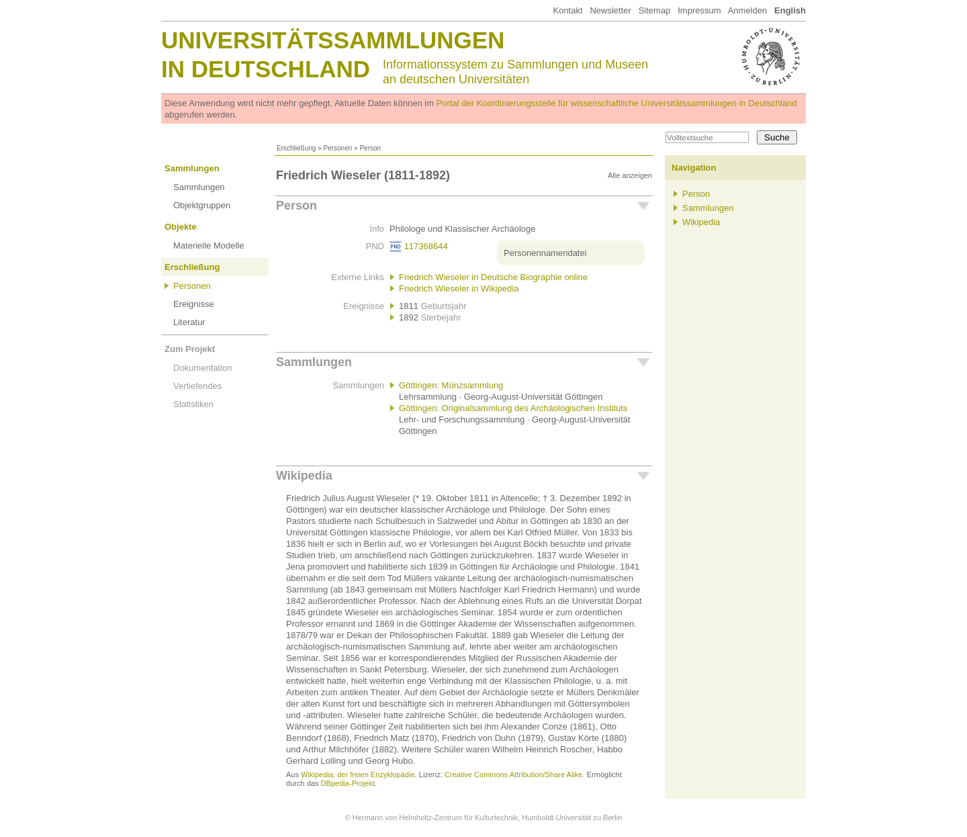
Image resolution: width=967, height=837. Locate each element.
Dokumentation (202, 368)
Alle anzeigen (630, 175)
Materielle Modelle (208, 245)
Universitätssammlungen (332, 40)
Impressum (699, 10)
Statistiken (193, 404)
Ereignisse (193, 304)
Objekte (181, 227)
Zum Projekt (190, 349)
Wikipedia (304, 475)
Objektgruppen (201, 205)
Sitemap (655, 10)
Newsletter (610, 10)
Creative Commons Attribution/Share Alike (514, 774)
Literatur (189, 322)
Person (296, 205)
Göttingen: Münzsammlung (451, 385)
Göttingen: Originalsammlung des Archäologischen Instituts (513, 408)
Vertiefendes (197, 386)
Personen (337, 148)
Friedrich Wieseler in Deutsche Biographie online (493, 277)
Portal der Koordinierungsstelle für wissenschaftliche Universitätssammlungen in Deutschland (616, 103)
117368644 (426, 246)
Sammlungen (192, 168)
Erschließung (296, 148)
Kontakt (567, 10)
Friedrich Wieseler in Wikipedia (458, 288)
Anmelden (748, 10)
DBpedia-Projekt (348, 783)
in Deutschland (265, 69)
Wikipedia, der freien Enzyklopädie (357, 774)
